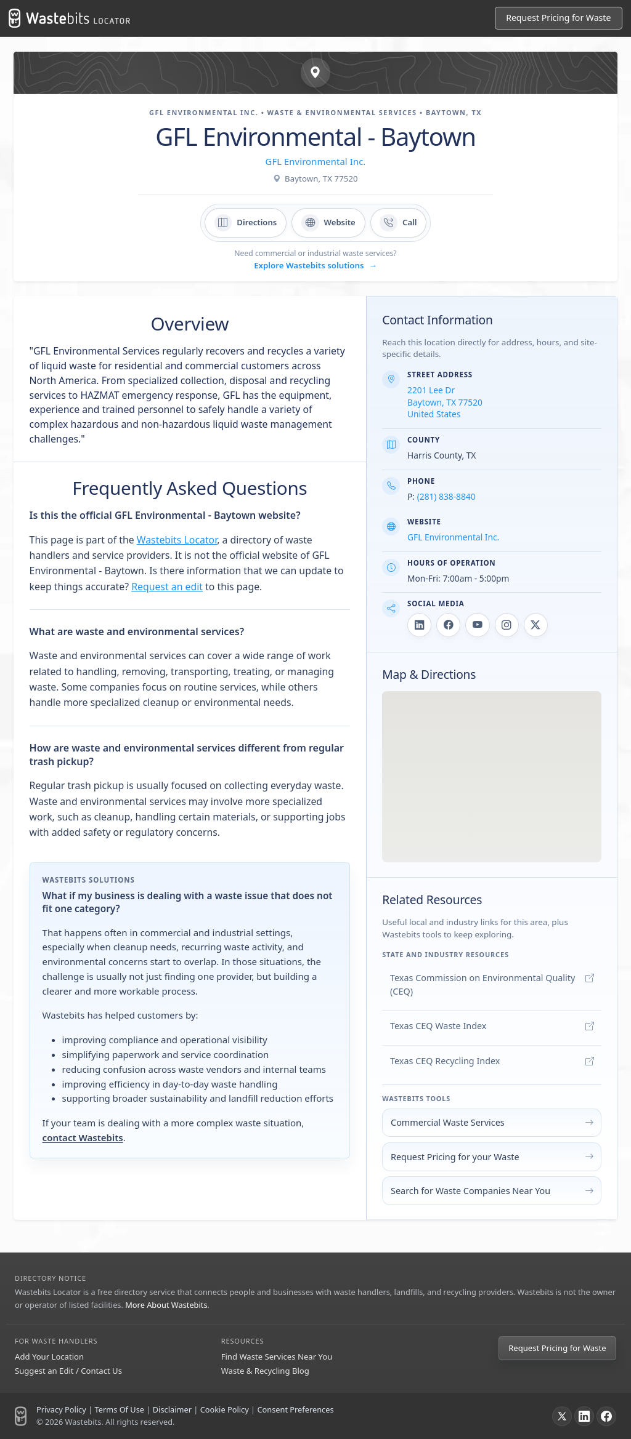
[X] (562, 1416)
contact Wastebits (83, 1137)
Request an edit (167, 586)
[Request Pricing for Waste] (558, 18)
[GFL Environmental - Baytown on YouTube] (477, 625)
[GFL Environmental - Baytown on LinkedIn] (419, 625)
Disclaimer (172, 1409)
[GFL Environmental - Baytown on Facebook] (448, 625)
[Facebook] (606, 1416)
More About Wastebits (166, 1304)
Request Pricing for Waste (557, 1347)
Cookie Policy (224, 1409)
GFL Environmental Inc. (316, 161)
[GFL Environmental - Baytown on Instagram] (507, 625)
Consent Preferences (295, 1409)
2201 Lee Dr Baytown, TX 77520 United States (444, 402)
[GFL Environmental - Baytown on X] (536, 625)
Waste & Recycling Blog (265, 1370)
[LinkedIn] (584, 1416)
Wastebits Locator (177, 540)
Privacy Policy (61, 1409)
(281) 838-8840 (446, 496)
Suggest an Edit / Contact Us (68, 1370)
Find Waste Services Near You (277, 1356)
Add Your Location (49, 1356)
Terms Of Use (119, 1409)
